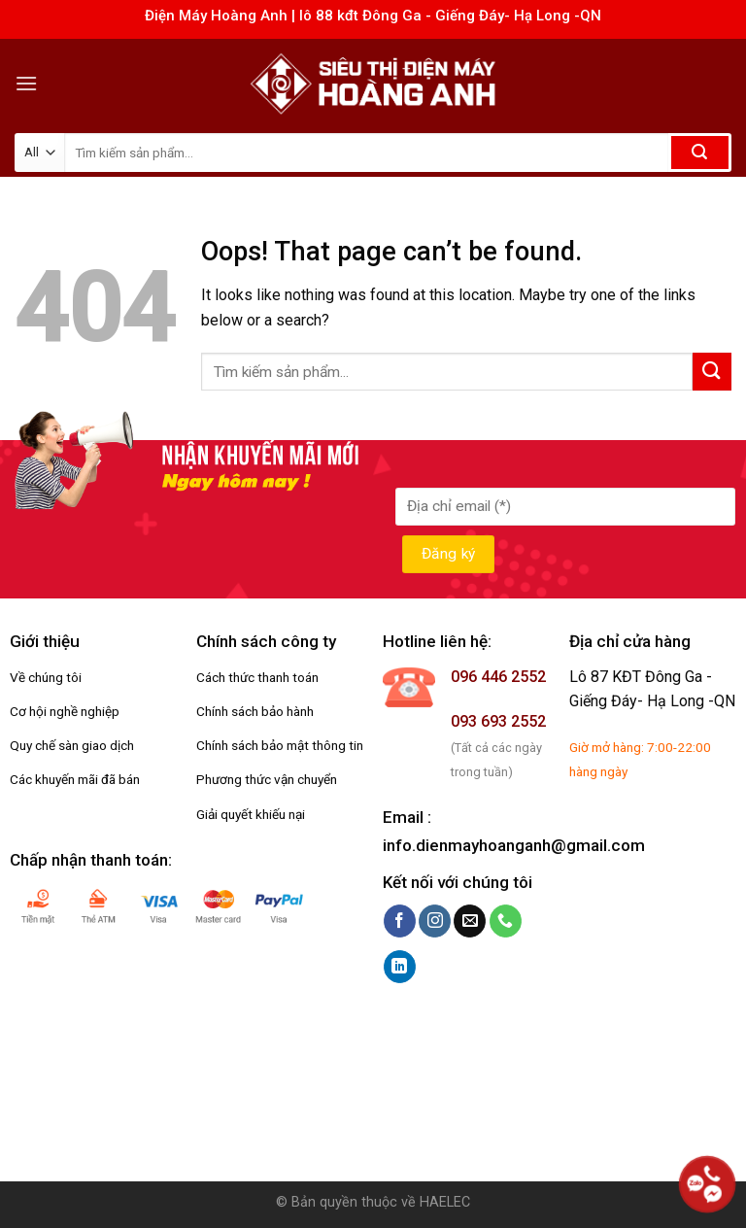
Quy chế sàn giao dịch (72, 745)
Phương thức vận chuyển (266, 779)
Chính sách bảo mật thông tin (279, 745)
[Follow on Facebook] (400, 921)
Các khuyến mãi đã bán (75, 779)
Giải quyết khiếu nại (250, 814)
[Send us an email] (470, 921)
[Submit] (699, 152)
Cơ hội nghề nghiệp (64, 711)
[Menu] (26, 83)
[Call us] (506, 921)
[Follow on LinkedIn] (400, 966)
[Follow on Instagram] (435, 921)
